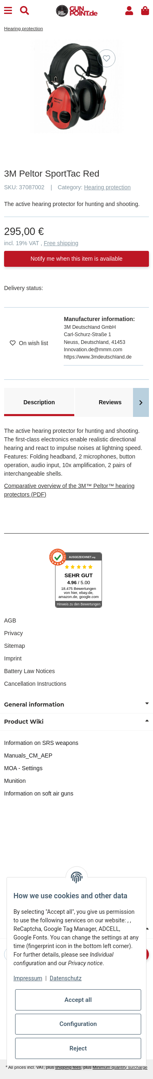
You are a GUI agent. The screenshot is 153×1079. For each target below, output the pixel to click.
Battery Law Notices (29, 671)
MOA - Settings (23, 768)
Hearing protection (107, 187)
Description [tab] (39, 402)
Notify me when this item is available (77, 258)
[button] (129, 11)
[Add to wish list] (106, 58)
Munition (15, 781)
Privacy (13, 633)
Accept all (78, 1000)
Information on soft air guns (38, 793)
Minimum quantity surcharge (120, 1067)
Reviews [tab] (110, 402)
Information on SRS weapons (41, 743)
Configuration (78, 1024)
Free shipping (61, 243)
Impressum (27, 978)
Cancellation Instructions (35, 683)
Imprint (13, 658)
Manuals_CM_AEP (28, 755)
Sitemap (14, 646)
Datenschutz (66, 978)
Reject (77, 1048)
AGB (10, 620)
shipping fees (68, 1067)
